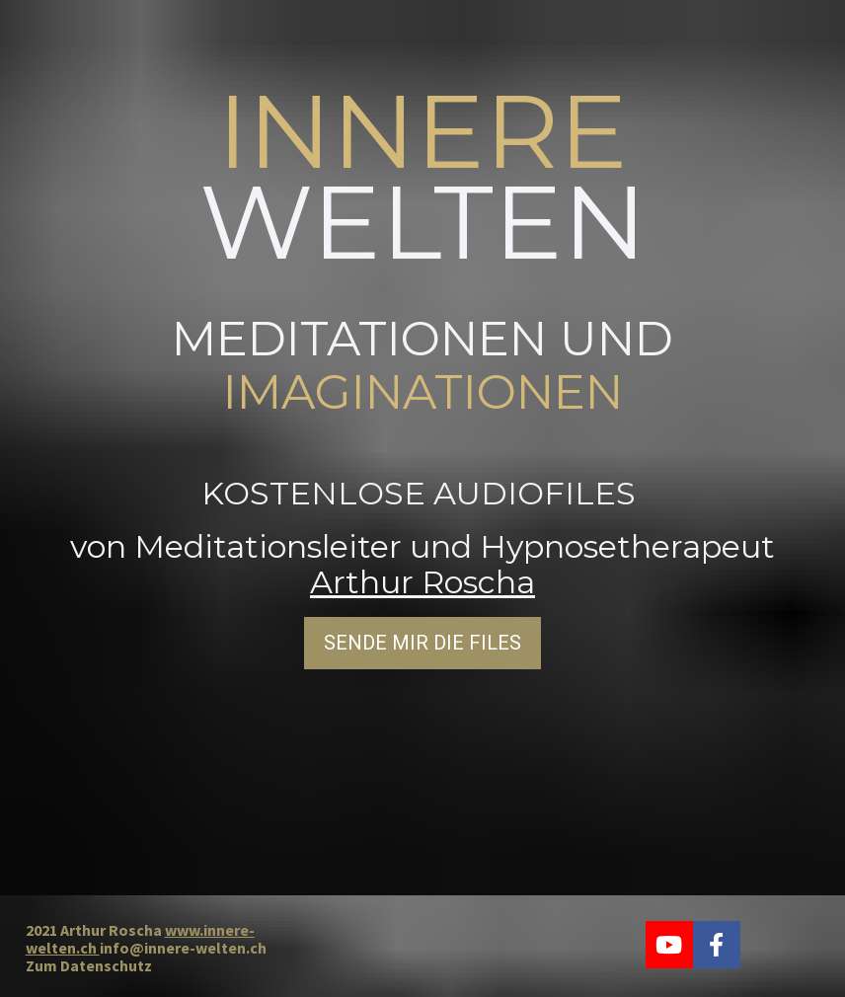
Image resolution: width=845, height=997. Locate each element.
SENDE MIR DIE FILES (422, 641)
